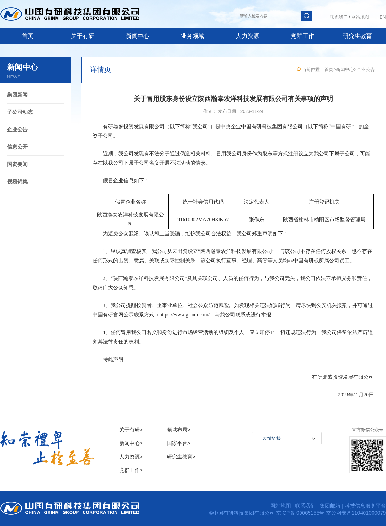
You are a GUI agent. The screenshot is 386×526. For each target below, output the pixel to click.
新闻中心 (137, 36)
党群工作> (131, 470)
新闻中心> (131, 443)
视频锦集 (17, 181)
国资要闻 (17, 164)
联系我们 (339, 17)
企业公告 (17, 129)
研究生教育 (357, 36)
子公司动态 (20, 112)
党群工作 (302, 36)
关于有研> (131, 429)
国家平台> (178, 443)
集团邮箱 (330, 506)
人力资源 (247, 36)
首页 (27, 36)
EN (383, 17)
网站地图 (360, 17)
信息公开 (17, 147)
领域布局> (178, 429)
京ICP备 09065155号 (301, 513)
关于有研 (82, 36)
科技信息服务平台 (365, 506)
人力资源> (131, 456)
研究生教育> (181, 456)
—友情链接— (271, 438)
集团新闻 (17, 94)
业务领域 (192, 36)
